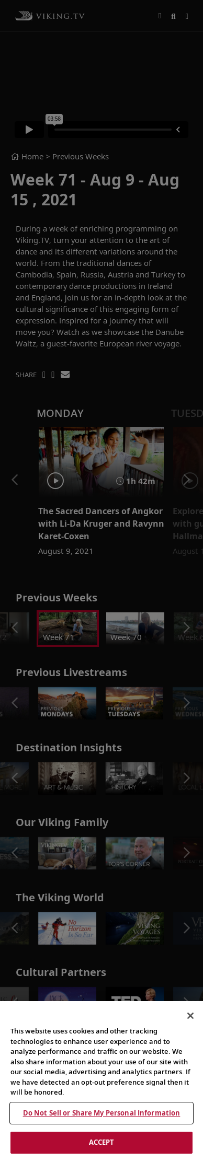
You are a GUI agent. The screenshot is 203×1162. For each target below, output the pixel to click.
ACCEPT (102, 1142)
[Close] (190, 1015)
